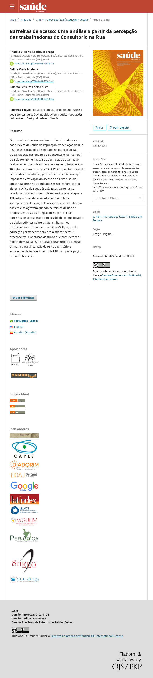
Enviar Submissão (23, 297)
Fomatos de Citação (107, 198)
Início (13, 19)
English (19, 326)
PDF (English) (121, 127)
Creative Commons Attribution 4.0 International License (87, 636)
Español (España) (25, 332)
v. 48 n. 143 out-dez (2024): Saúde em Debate (62, 19)
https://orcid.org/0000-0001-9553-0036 (34, 99)
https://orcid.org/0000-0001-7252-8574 (34, 63)
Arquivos (26, 19)
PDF (101, 127)
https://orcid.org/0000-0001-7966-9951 (34, 81)
